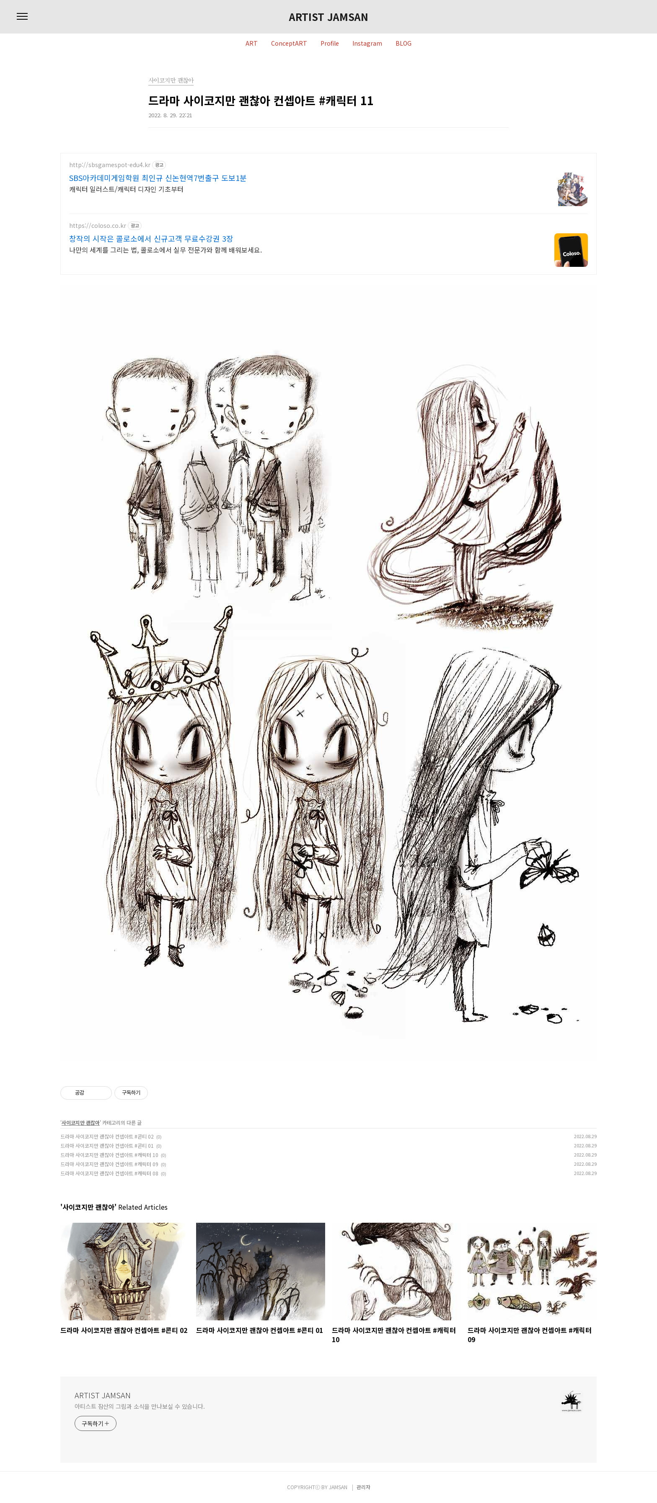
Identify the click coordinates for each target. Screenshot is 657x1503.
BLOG (403, 43)
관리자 (363, 1486)
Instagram (367, 43)
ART (252, 43)
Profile (330, 43)
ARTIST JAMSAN (328, 17)
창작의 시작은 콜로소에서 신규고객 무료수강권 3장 (151, 238)
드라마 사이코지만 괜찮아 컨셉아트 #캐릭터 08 (109, 1173)
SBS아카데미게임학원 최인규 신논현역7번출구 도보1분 (158, 178)
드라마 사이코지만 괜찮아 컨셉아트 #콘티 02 (107, 1136)
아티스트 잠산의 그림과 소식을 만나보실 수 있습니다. (140, 1406)
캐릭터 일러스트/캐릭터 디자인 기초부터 (126, 189)
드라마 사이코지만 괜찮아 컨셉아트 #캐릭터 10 (109, 1154)
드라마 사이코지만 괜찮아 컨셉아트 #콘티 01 (107, 1145)
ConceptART (289, 43)
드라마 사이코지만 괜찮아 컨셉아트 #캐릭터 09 (109, 1163)
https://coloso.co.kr (97, 225)
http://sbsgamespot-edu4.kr (109, 164)
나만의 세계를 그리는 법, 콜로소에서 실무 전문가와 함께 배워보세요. (165, 249)
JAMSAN (338, 1486)
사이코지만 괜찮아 (81, 1122)
